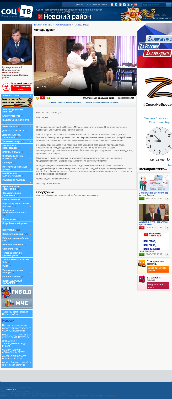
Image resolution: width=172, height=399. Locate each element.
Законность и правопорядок (9, 146)
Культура (7, 163)
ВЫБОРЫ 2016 (10, 126)
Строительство (10, 249)
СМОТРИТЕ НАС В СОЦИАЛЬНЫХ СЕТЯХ (13, 351)
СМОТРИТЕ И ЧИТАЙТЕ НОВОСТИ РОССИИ (14, 357)
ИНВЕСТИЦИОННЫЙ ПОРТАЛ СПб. (13, 157)
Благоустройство (11, 116)
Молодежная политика (13, 180)
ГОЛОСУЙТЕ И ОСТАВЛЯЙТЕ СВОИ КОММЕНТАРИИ (16, 329)
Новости (8, 320)
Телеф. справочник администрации (12, 254)
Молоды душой (82, 25)
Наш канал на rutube (97, 4)
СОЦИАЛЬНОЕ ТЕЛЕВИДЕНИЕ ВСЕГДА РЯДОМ (14, 343)
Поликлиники (9, 219)
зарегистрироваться (90, 195)
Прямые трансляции (13, 234)
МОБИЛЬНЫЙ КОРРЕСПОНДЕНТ (12, 174)
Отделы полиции (11, 199)
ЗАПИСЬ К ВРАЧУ (11, 152)
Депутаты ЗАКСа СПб (13, 130)
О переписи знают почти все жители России (153, 194)
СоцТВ (18, 13)
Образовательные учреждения (11, 194)
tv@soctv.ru (11, 389)
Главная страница (43, 25)
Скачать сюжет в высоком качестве (101, 103)
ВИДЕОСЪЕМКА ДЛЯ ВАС (15, 120)
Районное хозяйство (12, 244)
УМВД (5, 266)
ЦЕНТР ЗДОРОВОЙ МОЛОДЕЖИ (12, 282)
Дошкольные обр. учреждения (11, 136)
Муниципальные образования (10, 187)
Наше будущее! (146, 251)
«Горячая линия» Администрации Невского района (15, 75)
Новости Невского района (14, 325)
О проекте (78, 4)
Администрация (10, 95)
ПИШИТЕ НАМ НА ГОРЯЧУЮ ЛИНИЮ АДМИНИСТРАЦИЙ (16, 336)
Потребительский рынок (15, 223)
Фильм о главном (11, 277)
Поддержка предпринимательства (14, 211)
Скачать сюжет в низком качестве (65, 103)
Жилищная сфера (11, 141)
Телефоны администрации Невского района (15, 313)
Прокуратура (9, 230)
